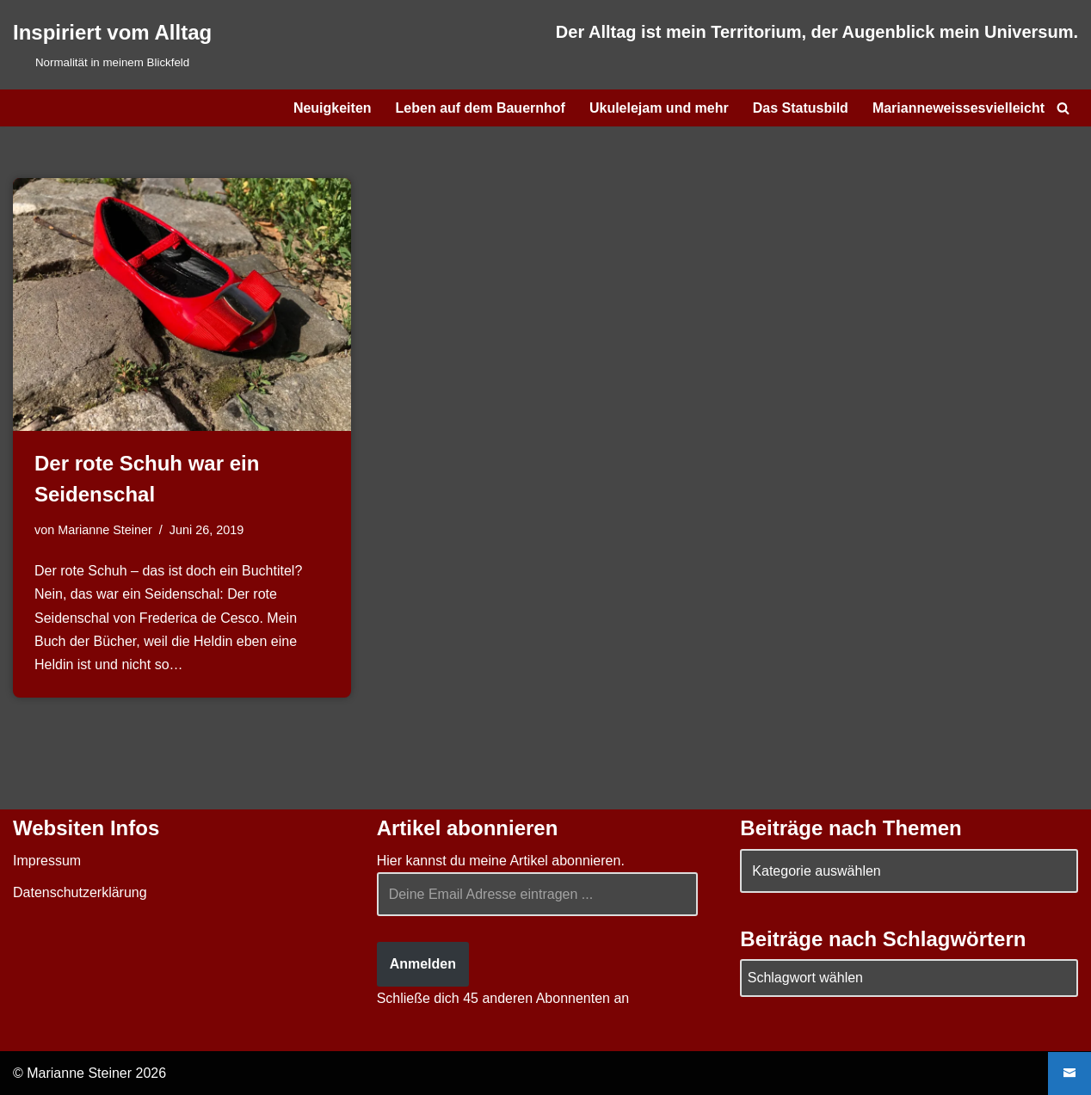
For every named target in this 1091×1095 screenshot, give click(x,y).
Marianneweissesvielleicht (958, 108)
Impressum (47, 860)
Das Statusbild (800, 108)
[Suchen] (1063, 108)
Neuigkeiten (332, 108)
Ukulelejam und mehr (659, 108)
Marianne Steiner (105, 530)
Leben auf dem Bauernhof (480, 108)
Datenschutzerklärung (80, 892)
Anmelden (423, 964)
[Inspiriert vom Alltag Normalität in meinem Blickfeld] (112, 44)
